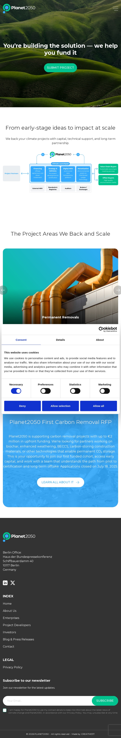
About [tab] (100, 339)
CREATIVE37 (87, 734)
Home (7, 603)
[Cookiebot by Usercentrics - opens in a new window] (101, 329)
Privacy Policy (13, 667)
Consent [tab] (21, 339)
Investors (9, 632)
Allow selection (60, 405)
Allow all (98, 405)
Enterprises (11, 618)
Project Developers (17, 625)
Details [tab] (60, 339)
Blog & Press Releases (18, 639)
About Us (9, 610)
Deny (22, 405)
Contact (8, 646)
